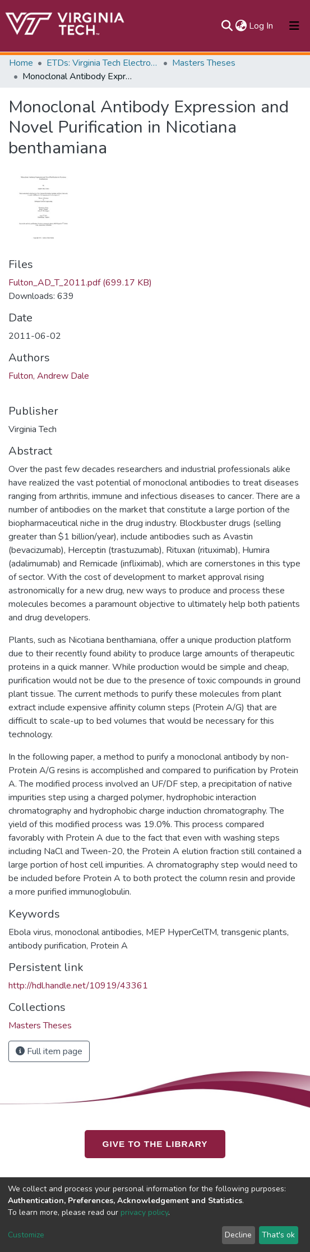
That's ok (278, 1235)
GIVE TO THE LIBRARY (155, 1143)
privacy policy (144, 1212)
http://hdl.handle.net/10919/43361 (78, 985)
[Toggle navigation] (294, 26)
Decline (238, 1235)
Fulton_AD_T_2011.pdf (80, 282)
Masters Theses (203, 63)
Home (21, 63)
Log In (261, 26)
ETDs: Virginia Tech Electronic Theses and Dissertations (103, 63)
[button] (241, 26)
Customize (26, 1235)
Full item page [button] (49, 1051)
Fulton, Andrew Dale (48, 376)
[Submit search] (227, 26)
